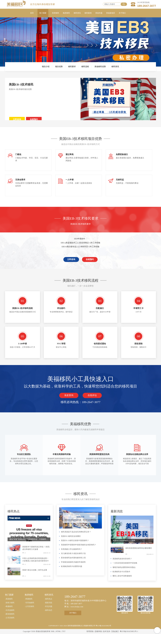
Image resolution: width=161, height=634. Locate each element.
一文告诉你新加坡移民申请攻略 (125, 563)
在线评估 (92, 395)
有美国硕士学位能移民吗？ (71, 549)
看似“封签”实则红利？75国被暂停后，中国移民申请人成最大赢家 (28, 539)
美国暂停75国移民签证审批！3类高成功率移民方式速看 (36, 548)
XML (53, 631)
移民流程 (85, 67)
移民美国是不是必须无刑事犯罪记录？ (76, 532)
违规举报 (98, 631)
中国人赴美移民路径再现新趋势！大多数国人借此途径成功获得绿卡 (35, 559)
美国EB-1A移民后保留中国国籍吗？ (75, 540)
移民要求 (72, 67)
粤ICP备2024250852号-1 (129, 631)
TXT (63, 631)
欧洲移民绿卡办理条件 (121, 572)
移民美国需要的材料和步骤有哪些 (138, 548)
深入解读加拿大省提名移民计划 (73, 553)
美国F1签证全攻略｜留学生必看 (34, 570)
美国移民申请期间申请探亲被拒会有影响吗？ (78, 545)
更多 (47, 508)
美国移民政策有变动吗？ (122, 559)
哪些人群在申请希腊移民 (122, 576)
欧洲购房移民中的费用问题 (71, 566)
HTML (58, 631)
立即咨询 (17, 119)
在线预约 (34, 119)
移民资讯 (115, 67)
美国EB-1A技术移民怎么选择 (124, 541)
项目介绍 (45, 67)
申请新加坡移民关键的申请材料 (73, 562)
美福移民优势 (100, 67)
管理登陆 (89, 631)
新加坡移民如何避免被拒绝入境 (73, 558)
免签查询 (68, 395)
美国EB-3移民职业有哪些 (71, 536)
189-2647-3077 (146, 5)
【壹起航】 (115, 631)
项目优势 (59, 67)
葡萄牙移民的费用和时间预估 (124, 567)
